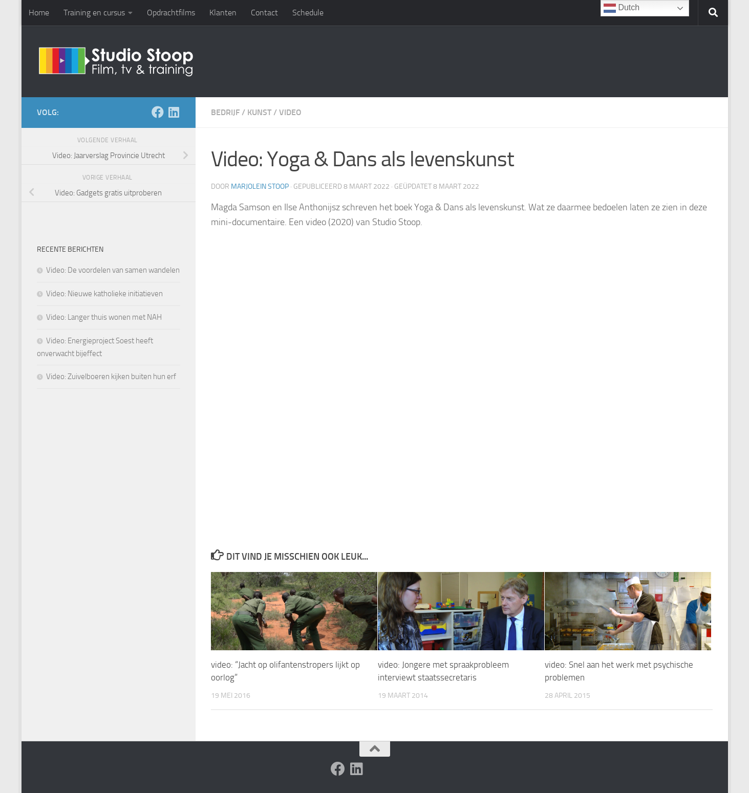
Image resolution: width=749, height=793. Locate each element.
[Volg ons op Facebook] (158, 112)
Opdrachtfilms (171, 12)
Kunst (259, 112)
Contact (264, 12)
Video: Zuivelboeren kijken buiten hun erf (111, 376)
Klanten (223, 12)
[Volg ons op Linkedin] (174, 112)
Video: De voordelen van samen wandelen (113, 270)
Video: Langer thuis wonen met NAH (104, 317)
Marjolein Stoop (260, 186)
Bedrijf (225, 112)
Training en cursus (94, 12)
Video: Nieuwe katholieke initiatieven (104, 293)
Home (39, 12)
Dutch (621, 8)
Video (290, 112)
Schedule (308, 12)
